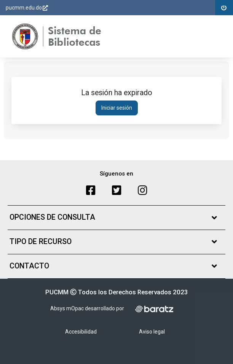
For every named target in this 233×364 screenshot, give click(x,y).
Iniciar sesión (116, 108)
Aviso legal (152, 332)
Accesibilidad (81, 332)
